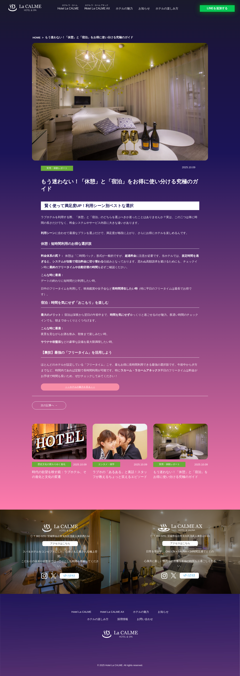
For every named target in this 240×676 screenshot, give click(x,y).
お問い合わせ (145, 619)
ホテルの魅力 (124, 8)
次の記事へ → (49, 405)
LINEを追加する (217, 8)
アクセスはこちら (60, 543)
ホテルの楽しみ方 (167, 8)
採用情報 (122, 619)
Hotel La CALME (68, 8)
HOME (37, 37)
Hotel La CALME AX (97, 8)
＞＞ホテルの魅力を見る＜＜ (80, 387)
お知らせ (144, 8)
